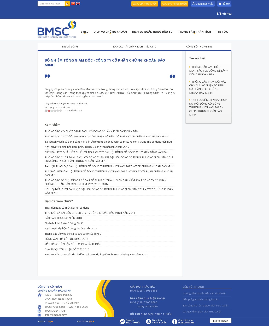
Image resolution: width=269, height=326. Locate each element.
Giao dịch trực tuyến (174, 3)
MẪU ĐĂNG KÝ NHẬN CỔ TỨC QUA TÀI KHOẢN (73, 244)
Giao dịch (159, 321)
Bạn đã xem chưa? (59, 201)
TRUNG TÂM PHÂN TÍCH (194, 32)
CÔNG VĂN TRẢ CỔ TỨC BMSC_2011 (67, 238)
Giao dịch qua (186, 321)
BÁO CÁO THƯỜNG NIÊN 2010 (63, 218)
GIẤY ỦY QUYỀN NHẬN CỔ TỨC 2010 (67, 249)
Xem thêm (53, 125)
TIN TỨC (222, 32)
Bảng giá (133, 321)
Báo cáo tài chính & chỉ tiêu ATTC (134, 46)
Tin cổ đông (70, 46)
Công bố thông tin (199, 46)
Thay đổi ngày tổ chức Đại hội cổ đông (67, 207)
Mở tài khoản (220, 320)
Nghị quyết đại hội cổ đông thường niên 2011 (71, 228)
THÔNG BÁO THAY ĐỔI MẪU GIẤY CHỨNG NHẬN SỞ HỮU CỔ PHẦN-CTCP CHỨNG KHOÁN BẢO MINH (107, 136)
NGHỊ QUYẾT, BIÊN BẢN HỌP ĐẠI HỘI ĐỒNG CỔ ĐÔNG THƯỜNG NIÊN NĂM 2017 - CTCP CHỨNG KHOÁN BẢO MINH (208, 107)
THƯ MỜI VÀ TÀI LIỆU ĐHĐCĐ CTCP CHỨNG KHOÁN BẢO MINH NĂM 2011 (90, 212)
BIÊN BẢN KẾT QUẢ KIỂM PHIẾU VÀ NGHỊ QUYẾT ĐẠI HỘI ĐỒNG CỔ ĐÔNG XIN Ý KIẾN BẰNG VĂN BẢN (106, 152)
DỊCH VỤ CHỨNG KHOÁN (110, 32)
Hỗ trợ (224, 3)
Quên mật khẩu (202, 3)
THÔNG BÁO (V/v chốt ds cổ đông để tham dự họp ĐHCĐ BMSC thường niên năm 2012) (96, 254)
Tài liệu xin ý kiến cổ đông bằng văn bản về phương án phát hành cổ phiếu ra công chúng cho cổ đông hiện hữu (108, 141)
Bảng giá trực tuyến (144, 3)
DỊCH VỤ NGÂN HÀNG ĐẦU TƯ (152, 32)
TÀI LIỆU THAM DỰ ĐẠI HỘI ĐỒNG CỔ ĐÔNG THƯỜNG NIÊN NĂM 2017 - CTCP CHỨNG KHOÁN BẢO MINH (110, 166)
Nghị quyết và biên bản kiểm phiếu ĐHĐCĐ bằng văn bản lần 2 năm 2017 (87, 146)
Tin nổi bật (197, 58)
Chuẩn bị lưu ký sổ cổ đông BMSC (64, 223)
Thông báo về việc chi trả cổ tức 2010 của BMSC (73, 233)
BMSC (85, 32)
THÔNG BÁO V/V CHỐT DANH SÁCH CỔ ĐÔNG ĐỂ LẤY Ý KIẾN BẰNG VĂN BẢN (91, 131)
